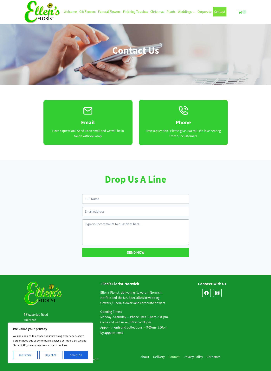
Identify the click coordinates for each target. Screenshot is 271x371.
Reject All (50, 355)
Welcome (70, 11)
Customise (25, 355)
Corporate (204, 11)
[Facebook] (206, 293)
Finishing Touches (135, 11)
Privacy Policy (193, 357)
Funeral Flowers (109, 11)
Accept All (76, 355)
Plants (171, 11)
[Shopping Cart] (242, 12)
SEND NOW (135, 252)
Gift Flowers (87, 11)
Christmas (157, 11)
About (144, 357)
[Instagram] (217, 293)
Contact (219, 11)
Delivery (159, 357)
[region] (50, 343)
